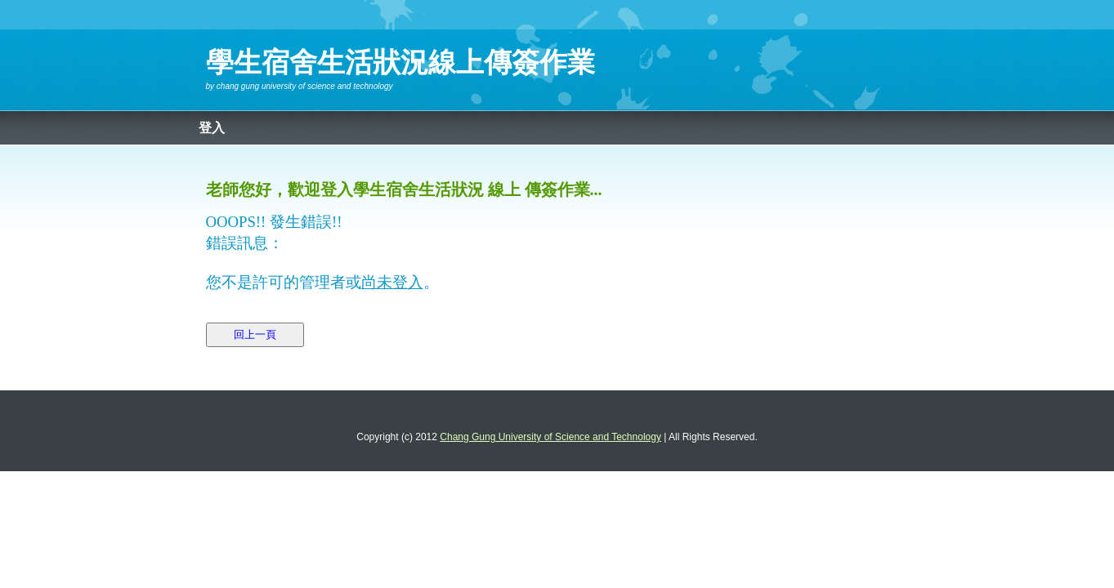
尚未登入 (392, 282)
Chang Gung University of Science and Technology (305, 86)
